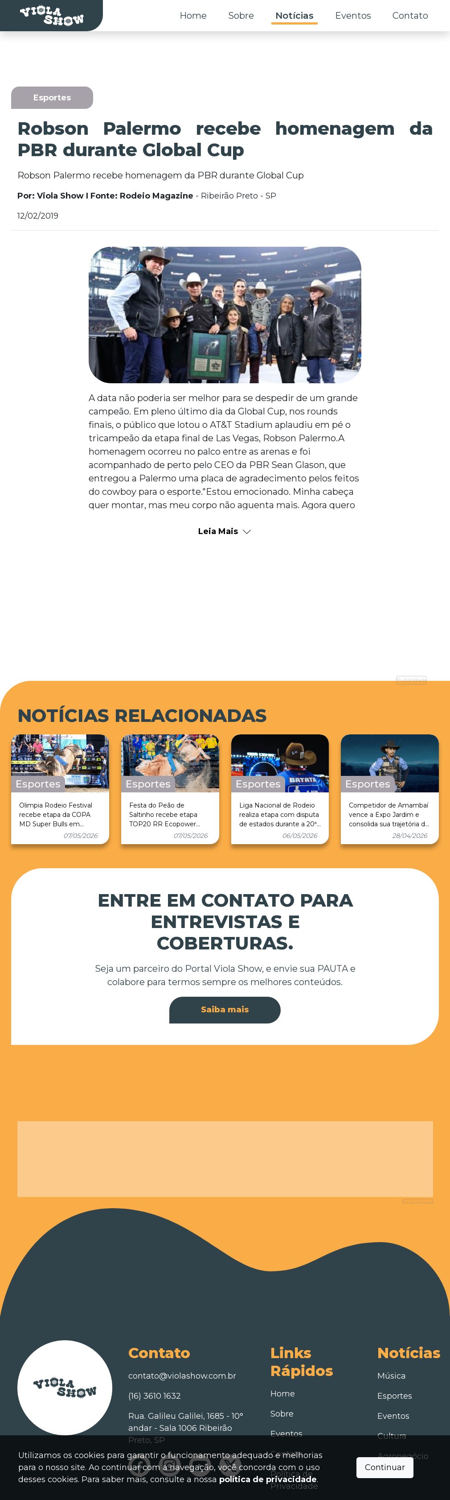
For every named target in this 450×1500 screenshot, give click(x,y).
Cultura (392, 1391)
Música (391, 1331)
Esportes (394, 1351)
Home (193, 15)
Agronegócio (403, 1412)
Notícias (294, 15)
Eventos (353, 15)
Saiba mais (225, 987)
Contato (410, 15)
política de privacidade (268, 1479)
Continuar (385, 1467)
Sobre (241, 15)
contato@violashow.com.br (182, 1331)
